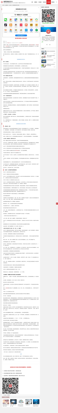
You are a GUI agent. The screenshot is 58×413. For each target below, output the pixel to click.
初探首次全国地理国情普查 (51, 51)
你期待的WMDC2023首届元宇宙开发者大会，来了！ (36, 406)
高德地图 (37, 44)
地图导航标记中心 (8, 1)
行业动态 (10, 5)
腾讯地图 (31, 44)
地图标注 (23, 11)
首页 (3, 5)
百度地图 (7, 46)
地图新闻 (6, 5)
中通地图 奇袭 (27, 404)
